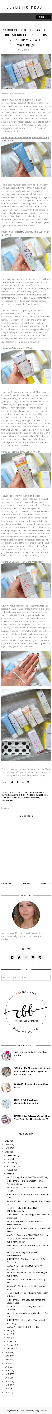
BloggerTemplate (41, 1411)
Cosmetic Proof (26, 7)
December (11, 1155)
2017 (6, 1370)
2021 (6, 1356)
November (11, 1159)
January (10, 1348)
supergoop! (7, 800)
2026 (6, 1140)
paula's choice (18, 795)
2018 (6, 1366)
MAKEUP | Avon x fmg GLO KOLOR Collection (27, 1235)
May (9, 1334)
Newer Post (8, 883)
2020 (6, 1359)
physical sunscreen (37, 795)
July (8, 1173)
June (9, 1330)
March (9, 1341)
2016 (6, 1374)
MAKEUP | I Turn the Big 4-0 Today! (23, 1327)
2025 (6, 1144)
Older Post (44, 883)
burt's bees (15, 792)
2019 (6, 1363)
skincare (6, 797)
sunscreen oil (31, 797)
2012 (6, 1388)
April (9, 1337)
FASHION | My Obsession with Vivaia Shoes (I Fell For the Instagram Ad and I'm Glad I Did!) (32, 1071)
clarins (5, 795)
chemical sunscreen (33, 792)
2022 (6, 1352)
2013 (6, 1385)
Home (27, 883)
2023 (6, 1151)
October (10, 1162)
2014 (6, 1381)
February (11, 1345)
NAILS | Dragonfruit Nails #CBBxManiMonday (27, 1177)
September (12, 1166)
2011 (6, 1392)
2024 (6, 1148)
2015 (6, 1377)
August (10, 1170)
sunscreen (17, 797)
